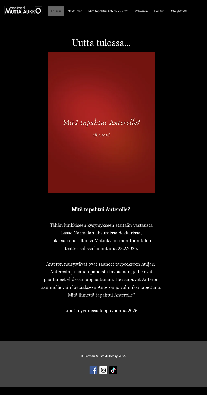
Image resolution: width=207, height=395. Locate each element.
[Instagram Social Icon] (103, 370)
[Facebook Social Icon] (93, 370)
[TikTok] (113, 370)
